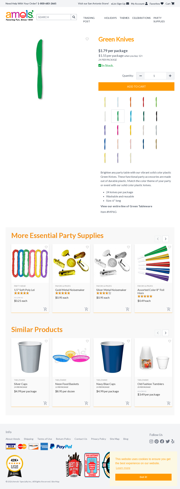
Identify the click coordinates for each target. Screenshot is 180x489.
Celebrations (141, 17)
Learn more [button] (123, 468)
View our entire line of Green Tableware (126, 206)
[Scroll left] (158, 239)
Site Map (115, 438)
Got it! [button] (143, 477)
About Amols (13, 438)
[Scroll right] (165, 239)
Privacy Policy (98, 438)
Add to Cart (136, 86)
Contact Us (81, 438)
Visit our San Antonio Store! (93, 3)
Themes (124, 17)
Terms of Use (44, 438)
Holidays (110, 17)
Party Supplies (159, 19)
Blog (125, 438)
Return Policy (63, 438)
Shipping (28, 438)
